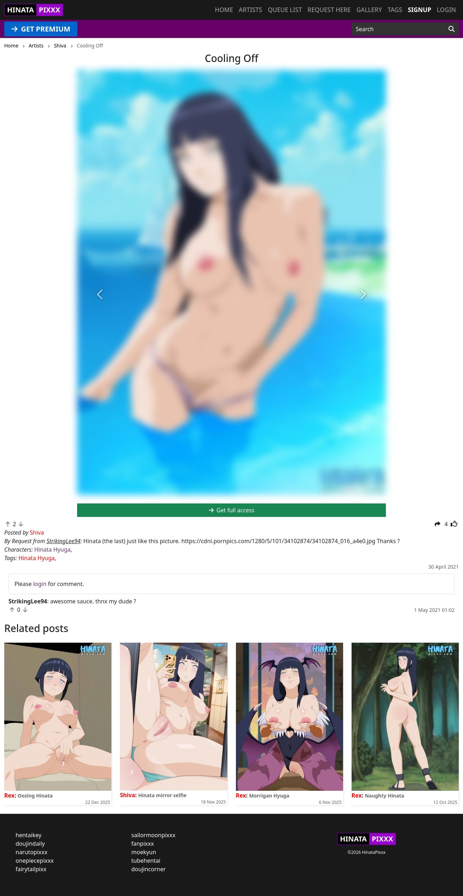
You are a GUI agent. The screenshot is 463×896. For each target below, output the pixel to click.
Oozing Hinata (35, 795)
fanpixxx (142, 843)
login (40, 584)
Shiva (127, 795)
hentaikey (28, 835)
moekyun (143, 852)
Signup (419, 10)
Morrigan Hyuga (269, 795)
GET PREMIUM (40, 29)
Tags (395, 10)
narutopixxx (31, 852)
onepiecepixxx (35, 860)
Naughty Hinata (384, 795)
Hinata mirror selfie (162, 795)
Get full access (231, 510)
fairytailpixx (31, 869)
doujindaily (30, 843)
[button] (100, 295)
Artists (250, 10)
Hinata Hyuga (52, 549)
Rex (9, 795)
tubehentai (145, 860)
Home (224, 10)
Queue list (285, 10)
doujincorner (148, 869)
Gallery (369, 10)
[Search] (451, 29)
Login (446, 10)
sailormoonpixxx (153, 835)
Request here (329, 10)
